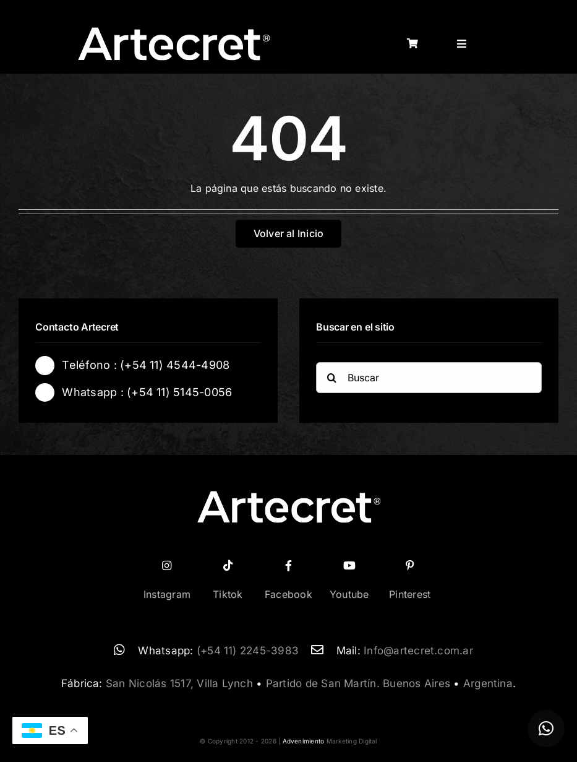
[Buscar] (429, 379)
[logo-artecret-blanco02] (173, 31)
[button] (546, 728)
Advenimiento (304, 741)
